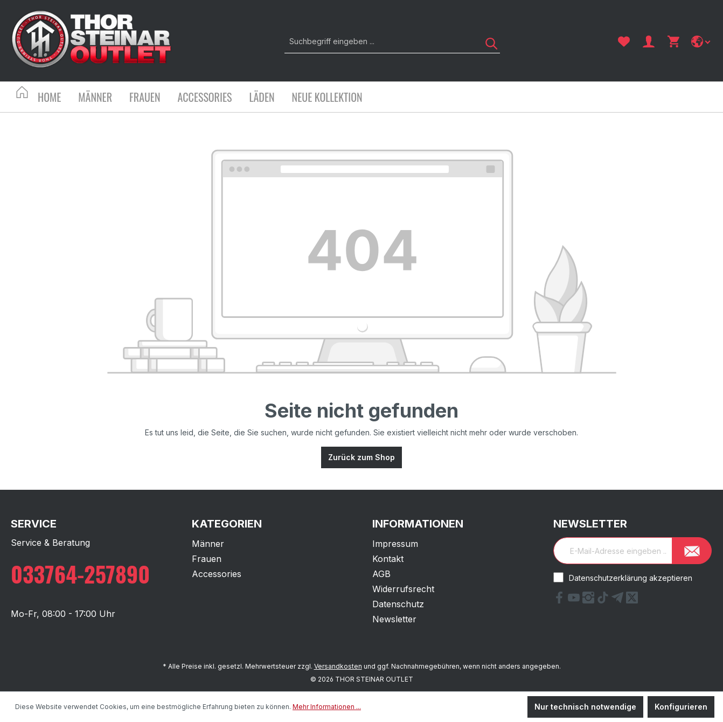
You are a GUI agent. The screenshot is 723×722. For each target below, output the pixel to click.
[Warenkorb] (673, 41)
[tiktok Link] (604, 600)
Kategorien (227, 523)
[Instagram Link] (589, 600)
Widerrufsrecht (403, 589)
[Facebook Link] (560, 600)
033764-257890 (80, 574)
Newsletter (394, 619)
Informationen (417, 523)
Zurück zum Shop (361, 457)
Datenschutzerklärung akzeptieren (630, 577)
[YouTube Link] (575, 600)
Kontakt (388, 558)
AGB (381, 573)
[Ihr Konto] (648, 41)
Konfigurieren (681, 706)
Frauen (206, 558)
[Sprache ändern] (701, 41)
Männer (208, 543)
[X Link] (632, 600)
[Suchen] (487, 41)
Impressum (395, 543)
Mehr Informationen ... (327, 707)
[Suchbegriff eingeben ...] (380, 41)
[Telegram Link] (618, 600)
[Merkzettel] (623, 41)
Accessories (216, 573)
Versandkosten (338, 666)
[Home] (58, 98)
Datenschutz (398, 604)
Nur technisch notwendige (585, 706)
